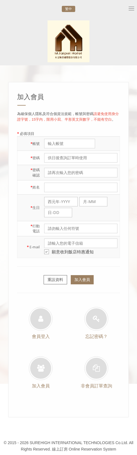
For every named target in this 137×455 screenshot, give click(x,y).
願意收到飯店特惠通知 (69, 251)
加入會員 (82, 279)
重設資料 (55, 279)
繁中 (68, 9)
